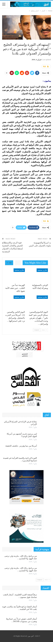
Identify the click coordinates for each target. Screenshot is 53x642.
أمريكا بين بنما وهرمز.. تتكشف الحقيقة (21, 446)
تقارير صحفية (42, 270)
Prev (44, 330)
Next (36, 330)
